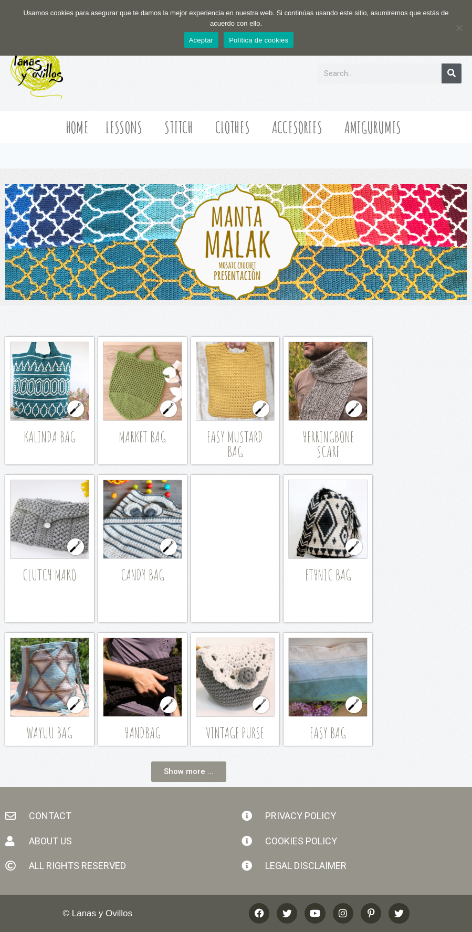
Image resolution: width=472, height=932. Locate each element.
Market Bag (142, 437)
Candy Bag (142, 575)
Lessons (127, 127)
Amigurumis (375, 127)
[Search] (451, 73)
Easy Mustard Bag (235, 444)
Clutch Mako (50, 575)
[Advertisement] (248, 546)
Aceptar (201, 40)
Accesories (300, 127)
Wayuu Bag (49, 733)
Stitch (181, 127)
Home (77, 127)
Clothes (235, 127)
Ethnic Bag (328, 575)
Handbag (142, 733)
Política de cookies (258, 40)
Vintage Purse (235, 733)
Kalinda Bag (50, 437)
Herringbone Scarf (328, 444)
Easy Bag (328, 733)
